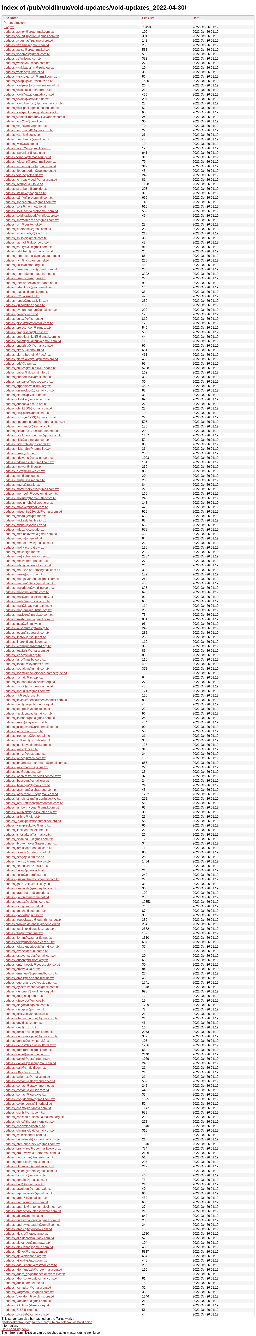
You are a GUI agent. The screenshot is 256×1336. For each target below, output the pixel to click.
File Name (11, 18)
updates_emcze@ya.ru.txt (22, 969)
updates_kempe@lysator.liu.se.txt (27, 708)
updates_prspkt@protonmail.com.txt (28, 323)
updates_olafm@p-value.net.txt (25, 395)
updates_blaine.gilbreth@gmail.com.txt (30, 1171)
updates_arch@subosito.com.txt (26, 1202)
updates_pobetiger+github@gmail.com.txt (32, 341)
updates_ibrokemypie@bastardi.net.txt (30, 843)
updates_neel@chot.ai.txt (21, 453)
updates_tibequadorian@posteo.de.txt (30, 170)
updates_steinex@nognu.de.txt (25, 193)
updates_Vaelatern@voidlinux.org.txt (29, 1296)
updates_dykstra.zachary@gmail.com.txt (31, 987)
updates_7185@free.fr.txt (21, 1309)
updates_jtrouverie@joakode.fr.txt (27, 735)
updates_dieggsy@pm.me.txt (24, 1009)
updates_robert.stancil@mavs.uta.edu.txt (32, 255)
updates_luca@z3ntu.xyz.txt (23, 623)
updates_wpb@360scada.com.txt (27, 63)
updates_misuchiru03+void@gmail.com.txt (33, 511)
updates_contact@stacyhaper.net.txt (29, 1085)
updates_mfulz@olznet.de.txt (24, 529)
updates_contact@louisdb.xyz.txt (26, 1090)
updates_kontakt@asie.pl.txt (23, 677)
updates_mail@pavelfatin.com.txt (26, 592)
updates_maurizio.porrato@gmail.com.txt (32, 570)
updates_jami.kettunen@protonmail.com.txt (33, 803)
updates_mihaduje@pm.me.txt (25, 516)
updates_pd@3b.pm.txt (20, 363)
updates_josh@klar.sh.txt (21, 749)
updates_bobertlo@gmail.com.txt (26, 1161)
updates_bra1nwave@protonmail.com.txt (32, 1153)
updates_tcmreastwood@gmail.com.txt (30, 179)
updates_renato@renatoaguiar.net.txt (29, 273)
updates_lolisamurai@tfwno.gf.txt (26, 628)
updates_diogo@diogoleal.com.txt (27, 1005)
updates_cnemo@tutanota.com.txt (27, 1108)
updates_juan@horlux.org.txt (23, 731)
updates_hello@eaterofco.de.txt (25, 874)
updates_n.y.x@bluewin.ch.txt (24, 471)
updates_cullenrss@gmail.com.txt (27, 1076)
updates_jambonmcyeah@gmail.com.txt (31, 807)
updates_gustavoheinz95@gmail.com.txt (31, 879)
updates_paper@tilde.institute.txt (26, 372)
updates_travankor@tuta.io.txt (24, 152)
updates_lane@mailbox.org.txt (24, 659)
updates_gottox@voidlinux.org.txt (27, 901)
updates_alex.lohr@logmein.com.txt (28, 1247)
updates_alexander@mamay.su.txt (27, 1242)
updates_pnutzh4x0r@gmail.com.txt (28, 345)
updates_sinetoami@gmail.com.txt (27, 229)
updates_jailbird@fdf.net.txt (22, 816)
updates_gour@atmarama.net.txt (26, 897)
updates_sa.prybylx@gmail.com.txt (28, 247)
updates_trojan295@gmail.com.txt (27, 148)
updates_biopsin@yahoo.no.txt (25, 1175)
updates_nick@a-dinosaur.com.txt (27, 439)
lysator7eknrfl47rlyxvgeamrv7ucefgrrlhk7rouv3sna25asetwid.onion (47, 1322)
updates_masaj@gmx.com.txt (24, 574)
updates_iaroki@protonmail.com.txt (28, 848)
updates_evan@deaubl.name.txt (26, 951)
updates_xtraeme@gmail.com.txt (26, 45)
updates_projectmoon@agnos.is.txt (28, 327)
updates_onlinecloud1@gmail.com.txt (29, 390)
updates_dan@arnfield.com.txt (25, 1067)
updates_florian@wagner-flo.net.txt (28, 937)
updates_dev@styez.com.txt (23, 1022)
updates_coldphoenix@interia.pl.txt (28, 1103)
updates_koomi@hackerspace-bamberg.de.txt (35, 673)
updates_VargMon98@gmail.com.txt (29, 1292)
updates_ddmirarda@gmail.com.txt (28, 1049)
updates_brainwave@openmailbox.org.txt (32, 1148)
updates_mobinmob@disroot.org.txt (28, 502)
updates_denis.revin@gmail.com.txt (28, 1031)
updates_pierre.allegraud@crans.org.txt (31, 359)
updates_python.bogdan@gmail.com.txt (31, 309)
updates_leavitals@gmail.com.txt (26, 650)
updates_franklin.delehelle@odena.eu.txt (32, 924)
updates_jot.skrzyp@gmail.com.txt (27, 744)
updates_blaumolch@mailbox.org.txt (29, 1166)
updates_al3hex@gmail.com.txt (25, 1251)
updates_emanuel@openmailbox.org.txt (31, 973)
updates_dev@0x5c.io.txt (21, 1027)
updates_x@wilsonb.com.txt (23, 58)
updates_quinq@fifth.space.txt (24, 305)
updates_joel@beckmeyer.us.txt (26, 767)
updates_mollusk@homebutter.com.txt (30, 498)
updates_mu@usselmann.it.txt (24, 480)
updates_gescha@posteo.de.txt (25, 910)
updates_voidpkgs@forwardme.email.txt (31, 85)
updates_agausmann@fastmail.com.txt (30, 1265)
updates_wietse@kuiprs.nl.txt (24, 72)
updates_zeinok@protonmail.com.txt (29, 31)
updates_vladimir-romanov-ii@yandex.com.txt (35, 117)
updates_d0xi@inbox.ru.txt (22, 1072)
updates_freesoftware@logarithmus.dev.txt (33, 919)
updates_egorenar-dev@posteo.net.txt (30, 982)
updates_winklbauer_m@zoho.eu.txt (29, 67)
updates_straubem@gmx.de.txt (25, 188)
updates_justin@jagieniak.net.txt (26, 722)
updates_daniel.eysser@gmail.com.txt (30, 1063)
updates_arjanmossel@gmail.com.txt (29, 1193)
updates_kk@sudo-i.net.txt (22, 695)
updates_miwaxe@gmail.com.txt (26, 507)
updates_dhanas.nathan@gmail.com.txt (31, 1018)
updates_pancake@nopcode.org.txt (28, 381)
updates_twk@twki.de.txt (21, 143)
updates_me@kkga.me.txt (22, 552)
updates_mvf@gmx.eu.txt (21, 475)
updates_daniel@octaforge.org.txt (27, 1058)
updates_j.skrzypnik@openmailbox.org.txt (32, 821)
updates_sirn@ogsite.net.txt (23, 224)
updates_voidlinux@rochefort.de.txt (28, 89)
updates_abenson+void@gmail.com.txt (30, 1278)
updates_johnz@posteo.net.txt (24, 753)
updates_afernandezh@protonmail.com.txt (33, 1269)
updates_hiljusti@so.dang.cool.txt (27, 852)
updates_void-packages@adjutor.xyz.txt (31, 112)
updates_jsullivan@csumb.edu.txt (27, 740)
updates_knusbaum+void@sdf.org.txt (29, 682)
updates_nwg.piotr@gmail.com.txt (27, 413)
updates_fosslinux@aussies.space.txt (29, 928)
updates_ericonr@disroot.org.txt (26, 960)
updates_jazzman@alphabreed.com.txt (30, 789)
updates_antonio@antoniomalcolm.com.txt (33, 1206)
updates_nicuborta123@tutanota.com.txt (31, 431)
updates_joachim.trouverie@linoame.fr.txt (32, 776)
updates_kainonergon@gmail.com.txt (29, 718)
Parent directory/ (15, 22)
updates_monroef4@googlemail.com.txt (31, 493)
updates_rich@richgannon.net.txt (26, 260)
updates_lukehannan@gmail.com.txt (29, 619)
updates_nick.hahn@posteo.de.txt (27, 444)
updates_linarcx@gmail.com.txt (25, 641)
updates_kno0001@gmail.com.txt (27, 691)
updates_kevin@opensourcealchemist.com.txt (35, 700)
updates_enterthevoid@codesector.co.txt (32, 964)
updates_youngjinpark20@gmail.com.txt (31, 36)
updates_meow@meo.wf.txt (23, 538)
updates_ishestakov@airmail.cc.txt (27, 834)
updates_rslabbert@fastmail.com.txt (28, 251)
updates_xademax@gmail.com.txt (27, 54)
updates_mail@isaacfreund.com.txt (28, 605)
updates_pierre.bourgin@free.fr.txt (27, 354)
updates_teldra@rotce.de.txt (23, 175)
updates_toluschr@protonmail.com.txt (30, 161)
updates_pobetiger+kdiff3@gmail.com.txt (32, 336)
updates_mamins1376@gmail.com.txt (30, 583)
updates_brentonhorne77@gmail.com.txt (32, 1144)
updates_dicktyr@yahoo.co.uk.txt (26, 1013)
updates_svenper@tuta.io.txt (23, 184)
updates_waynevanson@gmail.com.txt (30, 76)
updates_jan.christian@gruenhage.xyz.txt (32, 798)
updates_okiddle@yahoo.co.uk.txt (27, 399)
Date (196, 18)
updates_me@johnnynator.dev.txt (27, 556)
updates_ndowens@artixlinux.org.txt (29, 457)
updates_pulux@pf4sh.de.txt (23, 318)
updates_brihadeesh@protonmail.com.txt (32, 1139)
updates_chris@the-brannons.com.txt (29, 1121)
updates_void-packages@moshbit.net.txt (32, 107)
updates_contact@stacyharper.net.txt (29, 1081)
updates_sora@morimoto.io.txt (25, 206)
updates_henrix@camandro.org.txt (27, 861)
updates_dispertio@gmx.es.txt (24, 1000)
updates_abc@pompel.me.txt (24, 1283)
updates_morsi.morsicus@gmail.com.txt (31, 489)
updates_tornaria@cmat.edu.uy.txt (27, 157)
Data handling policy (15, 1329)
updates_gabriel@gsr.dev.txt (23, 915)
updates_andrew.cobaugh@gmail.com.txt (32, 1224)
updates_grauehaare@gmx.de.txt (27, 892)
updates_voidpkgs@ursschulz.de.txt (28, 81)
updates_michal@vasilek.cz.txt (25, 525)
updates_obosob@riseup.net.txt (25, 404)
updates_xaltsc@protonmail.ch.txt (27, 49)
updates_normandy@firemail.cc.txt (27, 426)
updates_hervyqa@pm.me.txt (24, 857)
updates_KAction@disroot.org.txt (26, 1305)
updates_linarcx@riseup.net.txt (25, 637)
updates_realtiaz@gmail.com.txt (26, 291)
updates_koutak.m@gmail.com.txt (27, 668)
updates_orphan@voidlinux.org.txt (27, 386)
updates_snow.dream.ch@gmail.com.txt (31, 220)
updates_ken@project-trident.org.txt (28, 704)
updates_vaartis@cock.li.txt (22, 134)
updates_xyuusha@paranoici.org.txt (28, 40)
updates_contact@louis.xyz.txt (24, 1094)
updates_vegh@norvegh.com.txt (26, 125)
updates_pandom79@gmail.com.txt (28, 377)
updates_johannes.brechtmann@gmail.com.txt (36, 762)
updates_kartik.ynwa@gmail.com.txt (28, 713)
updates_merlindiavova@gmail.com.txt (30, 534)
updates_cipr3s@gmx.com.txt (24, 1112)
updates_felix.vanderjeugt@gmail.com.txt (32, 946)
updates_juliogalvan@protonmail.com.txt (31, 726)
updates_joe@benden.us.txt (23, 771)
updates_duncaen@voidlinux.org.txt (28, 991)
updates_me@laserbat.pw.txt (24, 547)
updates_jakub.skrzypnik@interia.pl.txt (30, 812)
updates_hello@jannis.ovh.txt (24, 870)
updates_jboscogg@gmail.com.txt (27, 785)
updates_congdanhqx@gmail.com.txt (29, 1099)
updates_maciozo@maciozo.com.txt (28, 614)
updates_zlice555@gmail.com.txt (26, 1314)
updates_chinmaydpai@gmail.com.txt (29, 1130)
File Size (148, 18)
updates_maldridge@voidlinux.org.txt (29, 587)
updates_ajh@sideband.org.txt (25, 1256)
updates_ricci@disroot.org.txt (24, 265)
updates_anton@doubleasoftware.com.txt (32, 1211)
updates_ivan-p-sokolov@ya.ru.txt (27, 825)
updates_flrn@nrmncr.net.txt (23, 933)
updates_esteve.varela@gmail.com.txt (30, 955)
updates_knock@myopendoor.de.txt (28, 686)
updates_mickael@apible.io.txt (25, 520)
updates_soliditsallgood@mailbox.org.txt (31, 215)
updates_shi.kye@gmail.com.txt (25, 238)
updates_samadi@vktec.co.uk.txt (26, 242)
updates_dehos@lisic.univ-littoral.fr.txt (30, 1045)
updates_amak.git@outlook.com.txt (28, 1229)
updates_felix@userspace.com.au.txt (29, 942)
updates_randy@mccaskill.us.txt (26, 300)
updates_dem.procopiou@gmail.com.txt (31, 1036)
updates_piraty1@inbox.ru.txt (24, 350)
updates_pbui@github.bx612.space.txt (30, 368)
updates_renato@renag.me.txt (24, 278)
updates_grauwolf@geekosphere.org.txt (31, 888)
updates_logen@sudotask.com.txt (27, 632)
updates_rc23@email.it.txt (21, 296)
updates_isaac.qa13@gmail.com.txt (28, 839)
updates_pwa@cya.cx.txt (21, 314)
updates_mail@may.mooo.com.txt (27, 601)
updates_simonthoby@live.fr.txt (25, 233)
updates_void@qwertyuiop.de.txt (26, 99)
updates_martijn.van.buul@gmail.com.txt (32, 578)
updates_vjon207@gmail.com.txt (26, 121)
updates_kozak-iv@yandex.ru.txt (26, 664)
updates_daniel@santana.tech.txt (27, 1054)
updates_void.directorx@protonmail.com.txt (33, 103)
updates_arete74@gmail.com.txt (26, 1197)
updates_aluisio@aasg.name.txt (26, 1233)
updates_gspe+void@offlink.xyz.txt (27, 884)
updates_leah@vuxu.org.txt (22, 655)
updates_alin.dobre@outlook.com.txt (29, 1238)
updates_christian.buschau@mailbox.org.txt (34, 1117)
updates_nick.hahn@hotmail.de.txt (27, 448)
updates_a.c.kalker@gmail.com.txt (27, 1287)
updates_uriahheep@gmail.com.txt (28, 139)
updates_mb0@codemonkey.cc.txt (27, 565)
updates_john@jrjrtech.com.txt (24, 758)
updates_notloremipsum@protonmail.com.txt (34, 421)
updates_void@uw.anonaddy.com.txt (29, 94)
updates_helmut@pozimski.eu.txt (26, 866)
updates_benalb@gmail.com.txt (25, 1179)
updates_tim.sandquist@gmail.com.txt (30, 166)
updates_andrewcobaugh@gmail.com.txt (32, 1220)
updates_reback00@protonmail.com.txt (31, 287)
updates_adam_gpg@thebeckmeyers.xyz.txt (34, 1274)
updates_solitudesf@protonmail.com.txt (31, 211)
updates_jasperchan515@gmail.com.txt (31, 794)
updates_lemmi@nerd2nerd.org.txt (27, 646)
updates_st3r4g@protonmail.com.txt (28, 197)
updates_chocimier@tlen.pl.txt (24, 1126)
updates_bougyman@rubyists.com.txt (30, 1157)
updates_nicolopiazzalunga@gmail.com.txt (33, 435)
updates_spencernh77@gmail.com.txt (30, 202)
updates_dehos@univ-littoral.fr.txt (27, 1040)
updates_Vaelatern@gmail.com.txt (27, 1301)
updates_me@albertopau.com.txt (26, 560)
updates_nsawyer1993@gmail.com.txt (30, 417)
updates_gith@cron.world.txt (23, 906)
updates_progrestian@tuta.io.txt (26, 332)
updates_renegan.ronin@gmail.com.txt (30, 269)
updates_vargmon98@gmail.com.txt (28, 130)
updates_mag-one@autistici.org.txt (27, 610)
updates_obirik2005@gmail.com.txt (28, 408)
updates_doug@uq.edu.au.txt (24, 996)
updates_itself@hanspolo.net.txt (26, 830)
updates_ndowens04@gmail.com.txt (29, 462)
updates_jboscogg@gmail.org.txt (26, 780)
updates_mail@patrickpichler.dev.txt (28, 596)
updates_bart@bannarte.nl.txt (24, 1184)
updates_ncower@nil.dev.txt (23, 466)
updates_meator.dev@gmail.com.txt (28, 542)
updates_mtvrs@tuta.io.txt (22, 484)
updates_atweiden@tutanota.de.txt (28, 1188)
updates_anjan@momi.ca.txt (23, 1215)
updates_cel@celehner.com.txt (25, 1135)
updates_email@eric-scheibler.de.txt (29, 978)
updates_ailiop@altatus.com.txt (25, 1260)
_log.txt (9, 27)
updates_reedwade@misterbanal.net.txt (31, 283)
